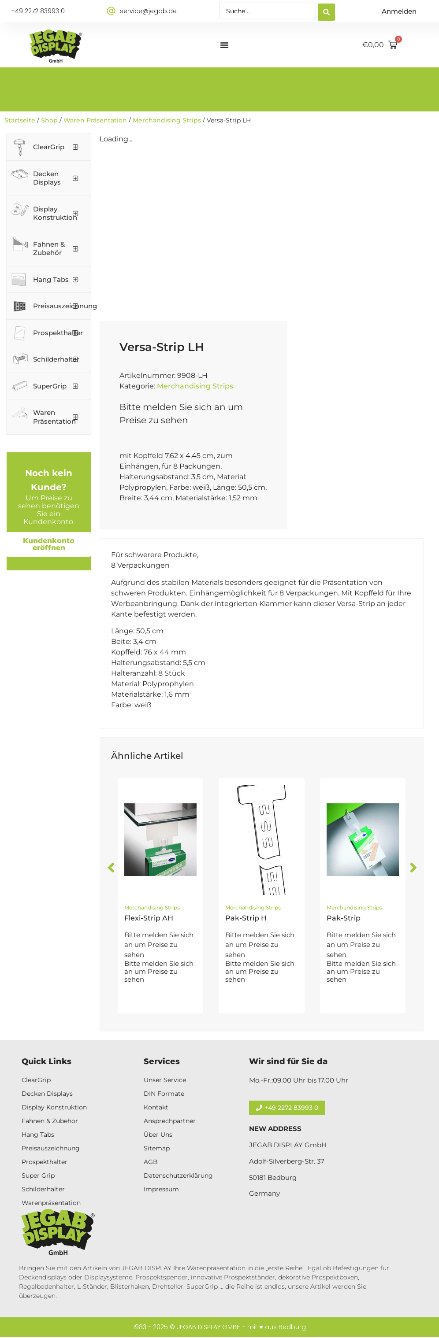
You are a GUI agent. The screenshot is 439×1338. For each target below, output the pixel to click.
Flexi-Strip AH (148, 918)
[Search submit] (326, 11)
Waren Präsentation (95, 120)
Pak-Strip (344, 918)
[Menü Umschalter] (224, 45)
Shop (49, 120)
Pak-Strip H (246, 918)
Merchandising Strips (167, 120)
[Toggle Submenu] (75, 147)
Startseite (19, 120)
